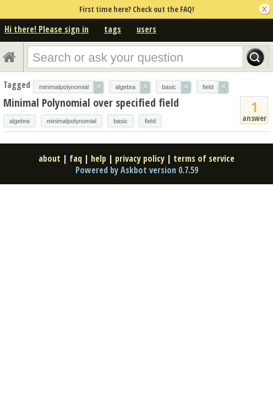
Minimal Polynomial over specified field (91, 102)
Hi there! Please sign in (46, 29)
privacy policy (140, 158)
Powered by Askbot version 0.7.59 (136, 170)
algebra (19, 121)
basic (120, 121)
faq (75, 158)
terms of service (203, 158)
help (98, 158)
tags (112, 29)
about (50, 158)
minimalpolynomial (71, 121)
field (150, 121)
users (146, 29)
